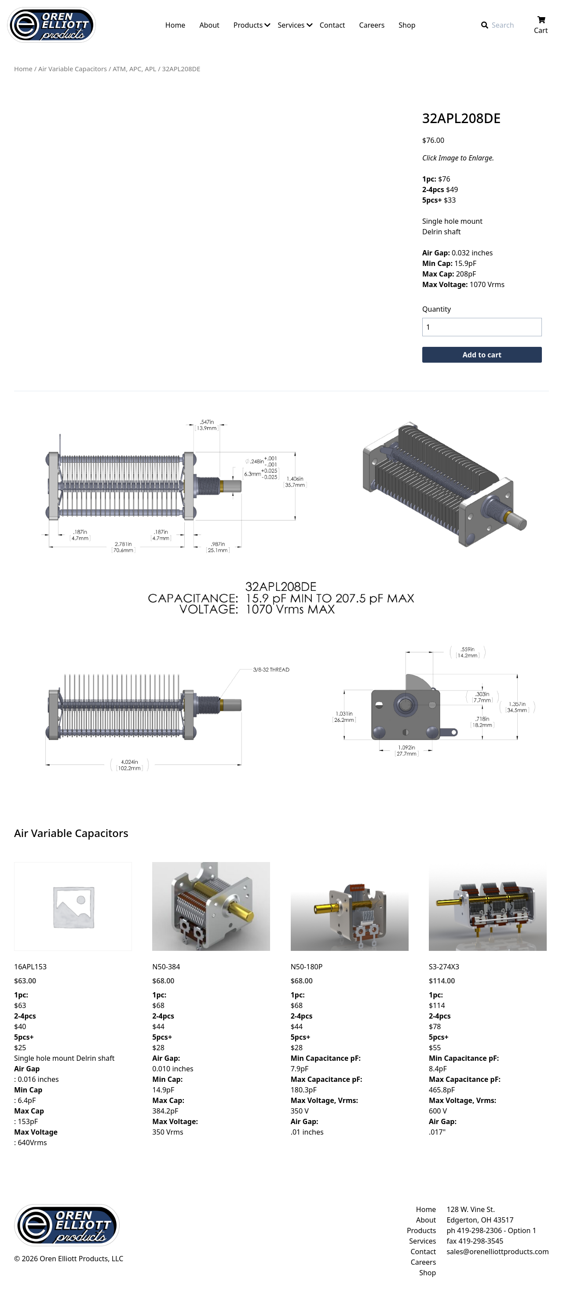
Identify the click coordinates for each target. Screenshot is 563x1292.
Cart (541, 25)
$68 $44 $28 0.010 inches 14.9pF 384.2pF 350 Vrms (211, 999)
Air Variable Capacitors (72, 68)
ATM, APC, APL (134, 68)
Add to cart (482, 355)
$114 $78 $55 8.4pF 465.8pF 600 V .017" (488, 999)
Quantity (436, 309)
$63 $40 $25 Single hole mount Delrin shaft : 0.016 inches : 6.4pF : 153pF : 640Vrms (73, 1004)
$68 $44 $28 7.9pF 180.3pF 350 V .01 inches (350, 999)
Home (23, 68)
